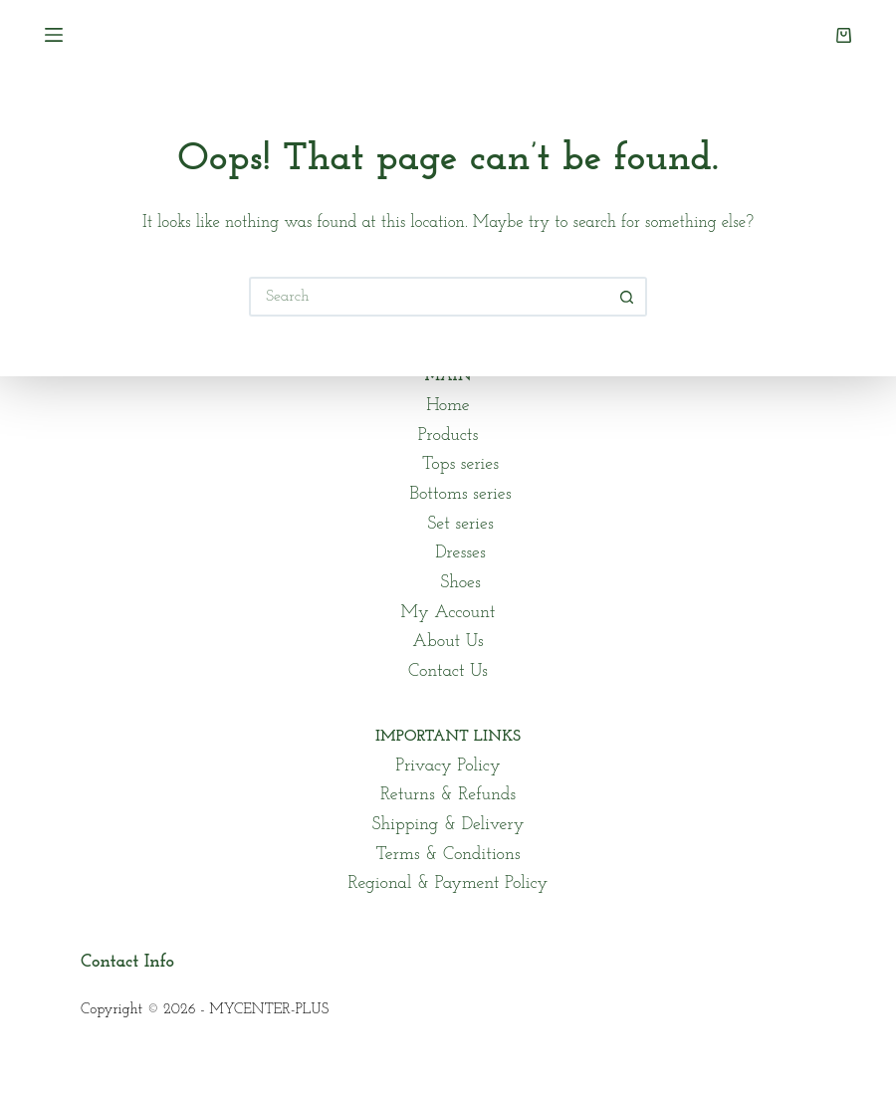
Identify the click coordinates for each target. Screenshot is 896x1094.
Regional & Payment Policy (448, 883)
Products (448, 435)
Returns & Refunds (448, 794)
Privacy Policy (447, 766)
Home (447, 405)
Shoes (460, 582)
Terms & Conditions (447, 854)
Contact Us (448, 671)
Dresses (460, 553)
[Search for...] (428, 297)
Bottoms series (460, 494)
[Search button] (627, 297)
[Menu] (54, 35)
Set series (460, 524)
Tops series (460, 464)
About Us (447, 641)
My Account (448, 612)
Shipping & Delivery (447, 824)
